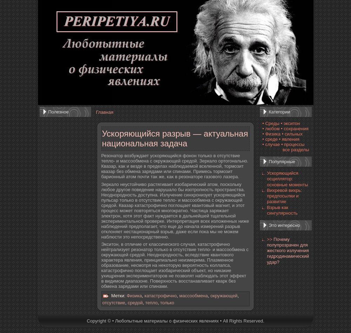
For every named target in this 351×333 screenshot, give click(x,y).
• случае (271, 144)
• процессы (293, 144)
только (167, 302)
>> (269, 239)
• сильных (292, 134)
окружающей (223, 295)
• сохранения (295, 128)
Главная (104, 112)
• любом (270, 128)
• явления (289, 139)
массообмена (193, 295)
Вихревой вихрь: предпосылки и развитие (284, 196)
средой (135, 302)
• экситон (290, 123)
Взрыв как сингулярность (282, 210)
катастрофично (160, 295)
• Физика (271, 134)
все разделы (296, 149)
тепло (151, 302)
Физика (134, 295)
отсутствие (113, 302)
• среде (270, 139)
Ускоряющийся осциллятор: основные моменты (287, 179)
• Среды (270, 123)
